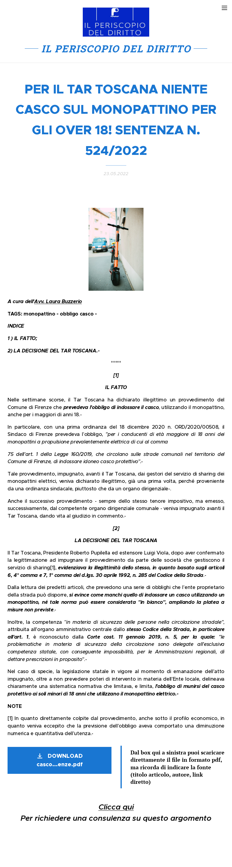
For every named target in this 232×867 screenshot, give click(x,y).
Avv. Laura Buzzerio (58, 301)
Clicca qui (116, 807)
